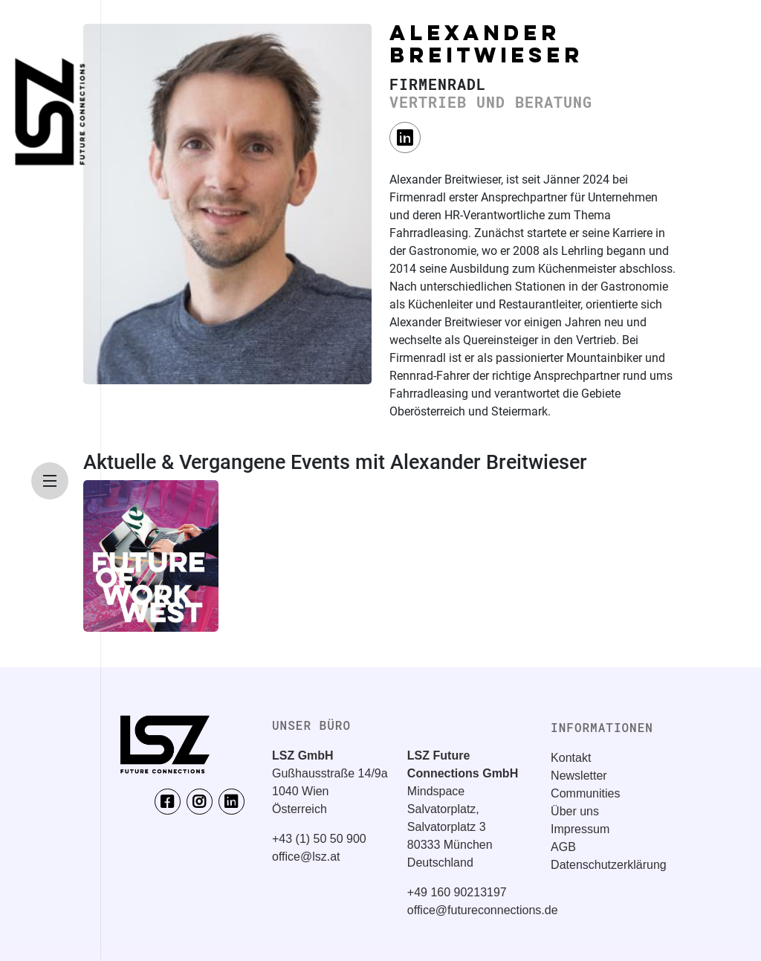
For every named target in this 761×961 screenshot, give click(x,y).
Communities (585, 793)
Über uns (575, 811)
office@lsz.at (306, 856)
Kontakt (571, 757)
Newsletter (579, 775)
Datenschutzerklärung (609, 864)
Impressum (580, 829)
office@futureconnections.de (482, 910)
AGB (563, 847)
